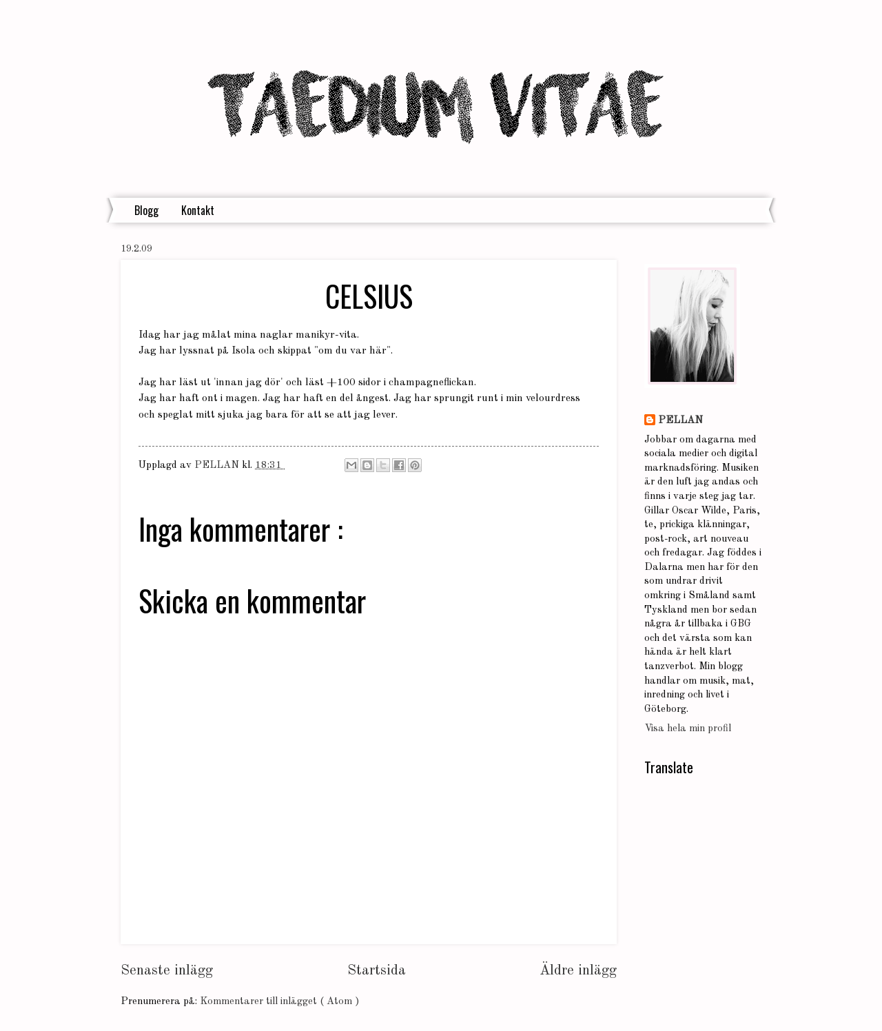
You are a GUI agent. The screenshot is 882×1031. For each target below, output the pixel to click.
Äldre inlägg (578, 970)
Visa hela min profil (687, 729)
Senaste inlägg (167, 970)
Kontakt (197, 210)
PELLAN (680, 421)
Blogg (146, 210)
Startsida (376, 970)
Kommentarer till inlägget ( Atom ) (279, 1002)
